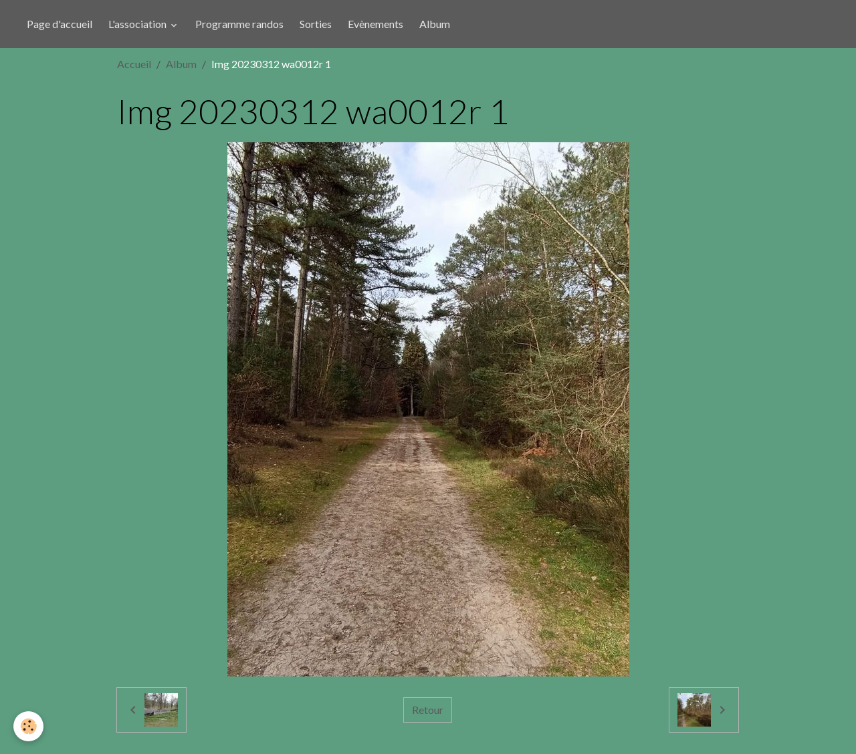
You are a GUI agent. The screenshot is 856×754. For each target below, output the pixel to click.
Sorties (316, 23)
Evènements (375, 23)
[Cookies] (28, 726)
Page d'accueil (59, 23)
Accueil (134, 63)
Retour (427, 709)
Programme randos (239, 23)
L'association (138, 23)
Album (434, 23)
